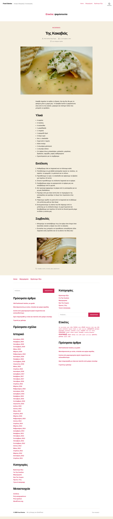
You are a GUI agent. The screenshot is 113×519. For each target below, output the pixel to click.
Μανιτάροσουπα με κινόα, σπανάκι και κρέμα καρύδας (32, 307)
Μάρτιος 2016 (18, 389)
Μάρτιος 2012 (18, 455)
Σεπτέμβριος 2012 (19, 446)
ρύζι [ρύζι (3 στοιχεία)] (90, 330)
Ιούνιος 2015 (17, 411)
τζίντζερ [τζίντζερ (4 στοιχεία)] (73, 334)
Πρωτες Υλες (17, 482)
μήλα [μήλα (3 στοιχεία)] (80, 329)
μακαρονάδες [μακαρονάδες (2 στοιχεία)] (84, 329)
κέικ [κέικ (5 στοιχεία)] (98, 327)
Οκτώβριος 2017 (19, 381)
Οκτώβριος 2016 (19, 384)
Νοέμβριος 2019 (18, 344)
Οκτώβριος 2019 (19, 346)
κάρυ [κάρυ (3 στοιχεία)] (95, 327)
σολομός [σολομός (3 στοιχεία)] (68, 332)
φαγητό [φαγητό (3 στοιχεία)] (83, 334)
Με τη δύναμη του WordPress (35, 515)
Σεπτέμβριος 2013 (19, 441)
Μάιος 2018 (17, 369)
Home (82, 3)
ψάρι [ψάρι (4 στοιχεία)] (69, 336)
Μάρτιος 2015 (18, 418)
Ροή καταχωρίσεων (20, 499)
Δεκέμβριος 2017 (19, 376)
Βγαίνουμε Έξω (98, 3)
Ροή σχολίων (17, 501)
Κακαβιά (40, 268)
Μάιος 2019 (17, 351)
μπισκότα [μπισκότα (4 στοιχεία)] (73, 330)
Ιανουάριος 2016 (19, 394)
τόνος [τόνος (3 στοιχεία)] (77, 334)
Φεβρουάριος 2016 (19, 391)
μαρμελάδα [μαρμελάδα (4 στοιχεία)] (61, 330)
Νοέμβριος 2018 (18, 361)
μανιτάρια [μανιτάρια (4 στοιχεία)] (97, 329)
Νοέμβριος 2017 (18, 379)
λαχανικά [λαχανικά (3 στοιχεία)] (70, 329)
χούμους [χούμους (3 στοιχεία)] (65, 336)
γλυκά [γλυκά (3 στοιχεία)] (79, 327)
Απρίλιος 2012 (18, 453)
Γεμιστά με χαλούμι (20, 323)
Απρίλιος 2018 (18, 371)
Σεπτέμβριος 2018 (19, 364)
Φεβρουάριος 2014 (19, 431)
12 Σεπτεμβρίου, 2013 (65, 38)
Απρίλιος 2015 (18, 416)
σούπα (44, 268)
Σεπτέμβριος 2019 (19, 349)
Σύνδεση (16, 496)
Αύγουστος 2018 (19, 366)
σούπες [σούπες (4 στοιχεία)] (76, 332)
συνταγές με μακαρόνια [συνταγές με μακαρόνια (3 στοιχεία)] (89, 332)
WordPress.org (18, 503)
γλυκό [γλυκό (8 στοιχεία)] (83, 327)
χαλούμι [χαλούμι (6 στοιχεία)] (61, 336)
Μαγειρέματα (88, 3)
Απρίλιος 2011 (18, 460)
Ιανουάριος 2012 (19, 458)
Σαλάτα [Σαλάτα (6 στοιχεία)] (76, 327)
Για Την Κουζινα (18, 475)
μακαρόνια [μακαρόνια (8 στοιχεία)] (90, 329)
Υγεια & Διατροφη (19, 484)
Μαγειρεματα (56, 27)
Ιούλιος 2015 (17, 408)
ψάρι (52, 268)
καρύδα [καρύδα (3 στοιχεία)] (60, 329)
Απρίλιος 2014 (18, 426)
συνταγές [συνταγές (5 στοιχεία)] (81, 332)
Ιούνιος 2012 (17, 448)
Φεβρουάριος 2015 (19, 421)
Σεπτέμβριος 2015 (19, 403)
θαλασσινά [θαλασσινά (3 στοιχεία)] (88, 327)
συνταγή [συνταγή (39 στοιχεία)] (63, 334)
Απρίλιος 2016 (18, 386)
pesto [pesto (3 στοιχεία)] (68, 327)
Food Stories (8, 3)
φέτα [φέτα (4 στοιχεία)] (80, 334)
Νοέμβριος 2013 (18, 436)
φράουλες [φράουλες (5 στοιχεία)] (94, 334)
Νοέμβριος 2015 (18, 398)
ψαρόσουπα (57, 268)
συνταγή (48, 268)
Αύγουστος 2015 (19, 406)
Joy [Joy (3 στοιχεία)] (59, 327)
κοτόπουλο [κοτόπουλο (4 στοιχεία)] (65, 329)
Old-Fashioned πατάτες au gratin (24, 303)
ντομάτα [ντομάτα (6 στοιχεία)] (83, 331)
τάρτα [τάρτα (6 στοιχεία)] (69, 335)
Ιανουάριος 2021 (19, 341)
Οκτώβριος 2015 (19, 401)
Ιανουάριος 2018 (19, 374)
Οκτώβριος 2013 (19, 438)
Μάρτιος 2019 (18, 354)
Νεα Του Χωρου (18, 479)
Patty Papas (53, 38)
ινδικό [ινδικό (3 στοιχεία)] (92, 327)
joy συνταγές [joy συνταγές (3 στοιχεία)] (63, 327)
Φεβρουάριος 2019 (19, 356)
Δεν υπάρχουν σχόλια (57, 41)
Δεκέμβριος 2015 (19, 396)
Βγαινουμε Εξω (18, 472)
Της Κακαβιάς (56, 33)
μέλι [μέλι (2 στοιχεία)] (77, 329)
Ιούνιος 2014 (17, 423)
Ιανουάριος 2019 (19, 359)
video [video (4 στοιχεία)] (71, 327)
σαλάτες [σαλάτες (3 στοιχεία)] (93, 330)
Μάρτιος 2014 (18, 428)
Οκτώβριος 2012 (19, 443)
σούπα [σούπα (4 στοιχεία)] (72, 332)
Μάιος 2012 (17, 451)
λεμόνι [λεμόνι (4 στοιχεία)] (74, 329)
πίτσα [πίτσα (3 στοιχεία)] (87, 330)
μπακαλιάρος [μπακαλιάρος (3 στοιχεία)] (67, 330)
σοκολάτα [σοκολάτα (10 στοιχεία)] (62, 332)
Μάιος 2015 (17, 413)
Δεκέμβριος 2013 (19, 433)
